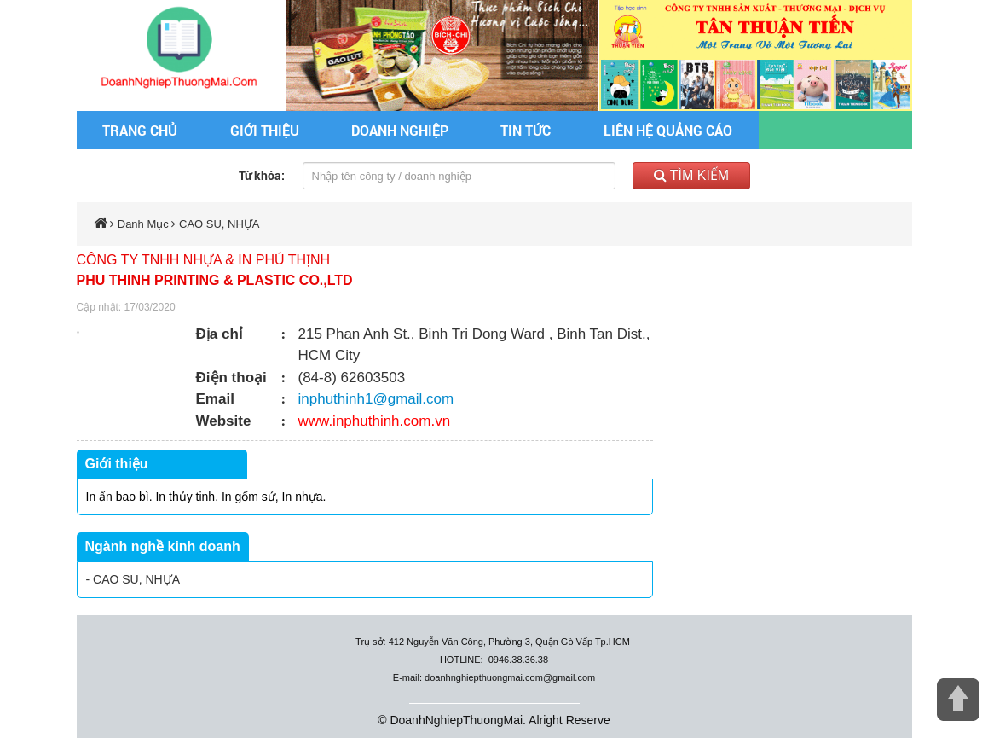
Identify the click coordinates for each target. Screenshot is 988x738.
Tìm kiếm (692, 175)
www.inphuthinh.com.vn (374, 421)
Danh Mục (143, 224)
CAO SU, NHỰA (219, 224)
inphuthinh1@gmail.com (376, 399)
